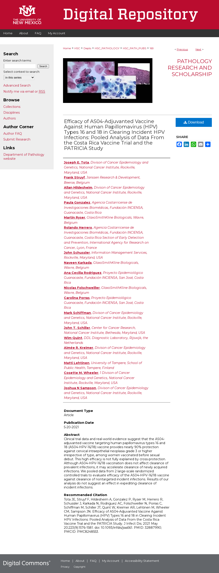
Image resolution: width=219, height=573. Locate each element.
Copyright (79, 566)
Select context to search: (21, 71)
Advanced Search (17, 85)
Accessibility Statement (142, 560)
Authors (9, 118)
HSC (77, 48)
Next (198, 49)
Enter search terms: (17, 60)
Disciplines (11, 113)
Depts (87, 48)
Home (67, 48)
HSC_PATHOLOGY (107, 48)
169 (152, 48)
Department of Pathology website (23, 157)
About (80, 560)
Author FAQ (12, 134)
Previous (182, 49)
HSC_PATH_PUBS (134, 48)
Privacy (65, 566)
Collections (11, 107)
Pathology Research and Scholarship (190, 67)
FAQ (93, 560)
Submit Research (16, 139)
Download (194, 122)
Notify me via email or (24, 91)
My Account (110, 560)
